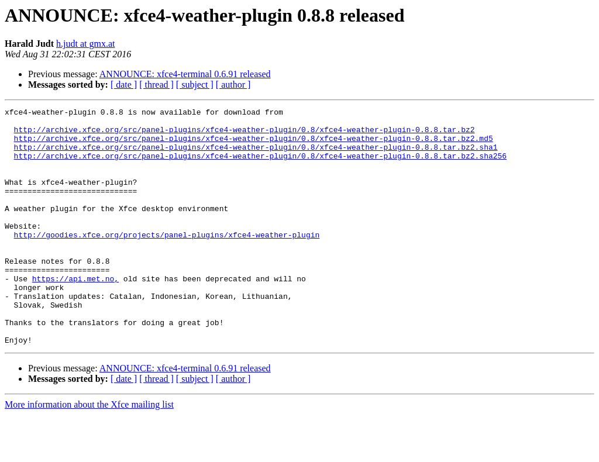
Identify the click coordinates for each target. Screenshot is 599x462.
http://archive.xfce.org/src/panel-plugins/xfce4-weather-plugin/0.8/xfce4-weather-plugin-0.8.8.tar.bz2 (244, 134)
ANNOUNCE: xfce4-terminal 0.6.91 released (185, 74)
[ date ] (124, 84)
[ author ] (233, 84)
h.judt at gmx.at (85, 44)
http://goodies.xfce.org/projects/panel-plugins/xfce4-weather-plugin (167, 261)
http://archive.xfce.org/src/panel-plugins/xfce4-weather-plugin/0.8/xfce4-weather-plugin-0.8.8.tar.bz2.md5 (253, 145)
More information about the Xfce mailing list (89, 452)
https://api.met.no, (75, 313)
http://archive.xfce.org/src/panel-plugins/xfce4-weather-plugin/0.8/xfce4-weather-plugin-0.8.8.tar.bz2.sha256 (260, 166)
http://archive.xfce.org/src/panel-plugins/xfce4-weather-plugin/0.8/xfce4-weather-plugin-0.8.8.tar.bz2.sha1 (256, 155)
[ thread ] (156, 84)
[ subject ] (195, 84)
